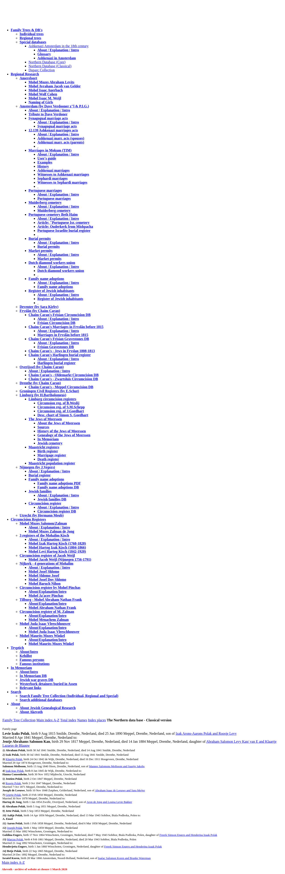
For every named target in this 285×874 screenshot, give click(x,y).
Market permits (40, 250)
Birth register (47, 451)
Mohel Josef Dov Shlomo (47, 579)
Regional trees (30, 38)
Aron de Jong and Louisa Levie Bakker (109, 802)
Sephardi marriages (52, 178)
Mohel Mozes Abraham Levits (51, 82)
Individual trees (32, 34)
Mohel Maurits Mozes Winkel (51, 644)
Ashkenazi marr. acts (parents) (60, 142)
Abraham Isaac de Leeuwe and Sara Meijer (120, 790)
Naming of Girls (40, 102)
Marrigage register (51, 455)
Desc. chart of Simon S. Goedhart (62, 415)
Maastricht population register (51, 463)
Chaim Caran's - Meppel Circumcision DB (60, 387)
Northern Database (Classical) (49, 66)
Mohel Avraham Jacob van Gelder (54, 86)
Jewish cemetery (49, 443)
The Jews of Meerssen (45, 419)
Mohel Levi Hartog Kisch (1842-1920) (57, 551)
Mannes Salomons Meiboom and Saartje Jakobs (117, 766)
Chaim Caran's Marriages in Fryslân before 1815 (66, 327)
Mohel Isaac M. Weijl (44, 98)
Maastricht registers (43, 447)
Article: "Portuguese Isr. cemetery (63, 222)
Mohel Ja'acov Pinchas (45, 595)
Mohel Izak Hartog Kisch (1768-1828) (57, 543)
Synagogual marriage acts (48, 118)
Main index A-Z (47, 720)
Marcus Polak (15, 839)
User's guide (46, 158)
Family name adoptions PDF (59, 483)
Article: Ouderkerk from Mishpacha (65, 226)
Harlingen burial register (56, 363)
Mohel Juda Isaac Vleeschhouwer (53, 632)
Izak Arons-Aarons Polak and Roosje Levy (206, 733)
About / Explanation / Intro (58, 50)
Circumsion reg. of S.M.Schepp (61, 407)
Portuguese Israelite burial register (63, 230)
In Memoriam (48, 439)
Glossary (44, 54)
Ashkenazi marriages (53, 170)
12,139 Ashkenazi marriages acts (53, 130)
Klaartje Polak (14, 759)
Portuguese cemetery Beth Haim (53, 214)
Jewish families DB (51, 499)
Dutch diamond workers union (51, 263)
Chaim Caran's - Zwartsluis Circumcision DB (63, 379)
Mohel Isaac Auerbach (45, 90)
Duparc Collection (41, 70)
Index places (97, 720)
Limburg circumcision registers (52, 399)
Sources (43, 427)
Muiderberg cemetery (45, 202)
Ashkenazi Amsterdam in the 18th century (58, 46)
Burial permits (39, 238)
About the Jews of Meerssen (58, 423)
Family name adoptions (46, 279)
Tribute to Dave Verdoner (47, 114)
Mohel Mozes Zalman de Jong (51, 531)
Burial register (39, 475)
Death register (48, 459)
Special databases (33, 42)
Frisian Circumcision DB (56, 323)
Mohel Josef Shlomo (43, 571)
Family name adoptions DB (58, 487)
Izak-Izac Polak (15, 770)
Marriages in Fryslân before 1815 (62, 335)
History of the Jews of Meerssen (61, 431)
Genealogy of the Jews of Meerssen (63, 435)
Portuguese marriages (45, 190)
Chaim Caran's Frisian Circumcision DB (59, 315)
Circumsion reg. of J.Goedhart (60, 411)
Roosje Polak (13, 783)
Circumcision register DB (56, 511)
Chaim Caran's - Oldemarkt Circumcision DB (63, 375)
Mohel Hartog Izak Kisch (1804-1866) (57, 547)
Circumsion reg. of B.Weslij (58, 403)
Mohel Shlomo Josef (43, 575)
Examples (44, 162)
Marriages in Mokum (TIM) (49, 150)
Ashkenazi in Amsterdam (56, 58)
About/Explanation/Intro (47, 591)
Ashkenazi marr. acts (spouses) (60, 138)
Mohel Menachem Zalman (48, 620)
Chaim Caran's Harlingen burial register (59, 355)
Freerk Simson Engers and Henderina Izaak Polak (188, 835)
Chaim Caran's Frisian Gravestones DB (58, 339)
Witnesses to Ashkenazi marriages (63, 174)
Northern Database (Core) (46, 62)
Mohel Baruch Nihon (44, 583)
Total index (68, 720)
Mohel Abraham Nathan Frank (52, 607)
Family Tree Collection (18, 720)
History (43, 166)
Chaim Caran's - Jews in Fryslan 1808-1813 (61, 351)
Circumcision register (44, 503)
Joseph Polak (14, 827)
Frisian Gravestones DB (55, 347)
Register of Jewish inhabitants (51, 291)
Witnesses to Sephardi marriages (62, 182)
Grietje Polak (13, 794)
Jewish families (40, 491)
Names (82, 720)
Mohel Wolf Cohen (42, 94)
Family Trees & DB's (27, 30)
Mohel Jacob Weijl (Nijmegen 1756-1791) (59, 559)
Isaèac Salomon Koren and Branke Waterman (124, 858)
